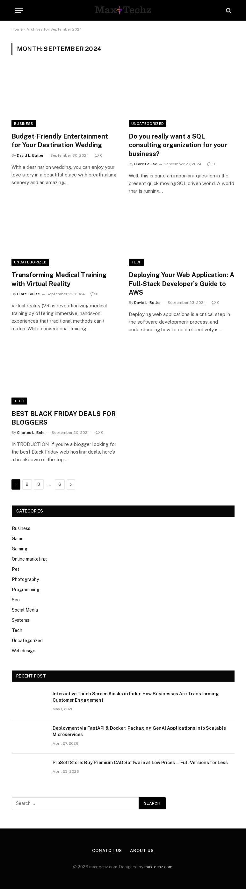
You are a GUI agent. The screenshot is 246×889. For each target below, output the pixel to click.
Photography (25, 579)
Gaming (19, 548)
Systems (20, 620)
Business (23, 123)
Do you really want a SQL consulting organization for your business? (178, 145)
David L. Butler (30, 155)
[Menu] (19, 10)
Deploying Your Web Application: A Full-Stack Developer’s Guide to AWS (182, 283)
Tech (136, 262)
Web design (23, 650)
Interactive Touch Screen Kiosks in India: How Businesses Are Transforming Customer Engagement (136, 697)
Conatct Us (107, 850)
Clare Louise (145, 164)
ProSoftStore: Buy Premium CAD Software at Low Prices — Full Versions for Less (140, 762)
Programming (26, 589)
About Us (142, 850)
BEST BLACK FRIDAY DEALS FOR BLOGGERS (63, 418)
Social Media (25, 610)
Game (18, 538)
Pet (15, 569)
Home (17, 29)
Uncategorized (147, 123)
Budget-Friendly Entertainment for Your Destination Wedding (59, 141)
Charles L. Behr (31, 432)
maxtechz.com (158, 866)
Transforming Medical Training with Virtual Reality (58, 279)
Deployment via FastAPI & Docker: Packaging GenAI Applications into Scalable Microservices (139, 731)
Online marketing (29, 559)
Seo (16, 599)
